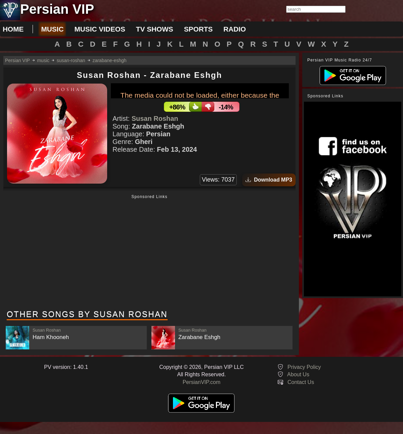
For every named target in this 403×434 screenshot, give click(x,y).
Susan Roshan (155, 118)
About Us (298, 374)
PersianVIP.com (202, 382)
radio (234, 29)
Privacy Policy (304, 367)
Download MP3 (268, 180)
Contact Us (300, 382)
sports (198, 29)
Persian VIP (17, 60)
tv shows (154, 29)
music (52, 29)
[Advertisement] (149, 253)
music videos (99, 29)
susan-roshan (71, 60)
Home (13, 29)
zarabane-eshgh (109, 60)
